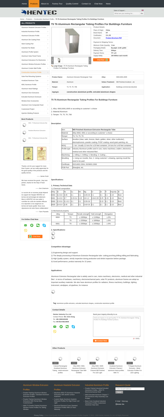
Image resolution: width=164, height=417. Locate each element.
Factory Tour (57, 4)
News (108, 4)
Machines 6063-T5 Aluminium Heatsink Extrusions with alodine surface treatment (67, 394)
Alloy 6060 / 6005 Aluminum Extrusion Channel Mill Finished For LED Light (97, 369)
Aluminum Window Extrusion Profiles (34, 64)
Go (142, 13)
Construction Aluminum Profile (44, 19)
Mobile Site (119, 404)
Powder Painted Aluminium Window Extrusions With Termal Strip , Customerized (35, 401)
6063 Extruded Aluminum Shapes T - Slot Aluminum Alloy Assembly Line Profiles (97, 396)
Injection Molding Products (30, 113)
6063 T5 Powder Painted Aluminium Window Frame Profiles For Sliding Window (35, 407)
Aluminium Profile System (30, 52)
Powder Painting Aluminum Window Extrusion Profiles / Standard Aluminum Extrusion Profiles (36, 394)
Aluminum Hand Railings (30, 89)
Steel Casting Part (28, 44)
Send (119, 392)
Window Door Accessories (30, 101)
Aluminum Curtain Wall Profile (31, 68)
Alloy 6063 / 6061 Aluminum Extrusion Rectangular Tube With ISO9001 (78, 369)
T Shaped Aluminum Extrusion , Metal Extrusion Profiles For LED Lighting (134, 369)
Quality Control (72, 4)
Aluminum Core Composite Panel (32, 105)
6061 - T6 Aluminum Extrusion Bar (37, 138)
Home (24, 4)
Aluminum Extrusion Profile (30, 35)
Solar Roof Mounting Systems (31, 76)
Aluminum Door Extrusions (30, 93)
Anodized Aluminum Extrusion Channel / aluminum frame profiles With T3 (116, 369)
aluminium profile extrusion (66, 303)
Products (34, 4)
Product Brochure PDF (114, 38)
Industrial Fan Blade (28, 48)
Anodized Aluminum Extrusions (37, 130)
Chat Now (98, 4)
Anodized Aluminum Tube (30, 80)
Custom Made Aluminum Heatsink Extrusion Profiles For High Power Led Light (66, 401)
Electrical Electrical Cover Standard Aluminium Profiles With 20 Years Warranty (65, 407)
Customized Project (28, 109)
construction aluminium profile (104, 303)
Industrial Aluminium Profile (30, 31)
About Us (45, 4)
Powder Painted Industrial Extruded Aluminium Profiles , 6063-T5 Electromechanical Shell (96, 390)
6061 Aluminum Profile (29, 84)
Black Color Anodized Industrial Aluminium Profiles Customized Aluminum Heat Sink (95, 403)
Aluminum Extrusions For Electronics (34, 60)
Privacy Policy (38, 415)
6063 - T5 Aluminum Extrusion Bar (37, 123)
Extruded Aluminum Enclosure (31, 97)
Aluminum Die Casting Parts (31, 40)
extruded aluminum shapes (84, 303)
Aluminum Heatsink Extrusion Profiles (34, 27)
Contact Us (86, 4)
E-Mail (117, 401)
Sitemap (125, 401)
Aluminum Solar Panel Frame (31, 56)
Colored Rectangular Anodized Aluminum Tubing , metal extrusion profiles (60, 369)
